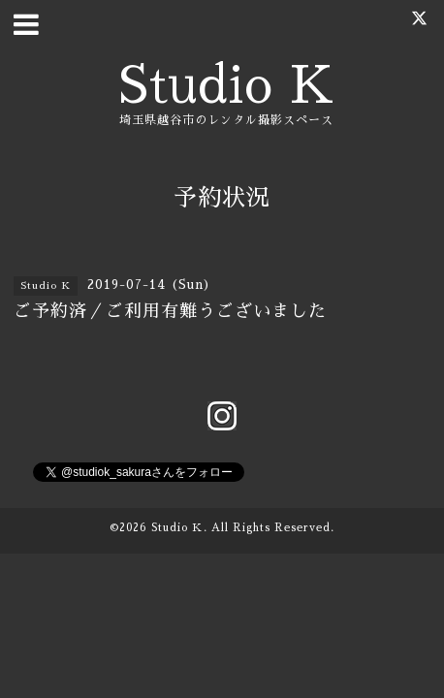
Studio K (226, 85)
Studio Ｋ (177, 528)
